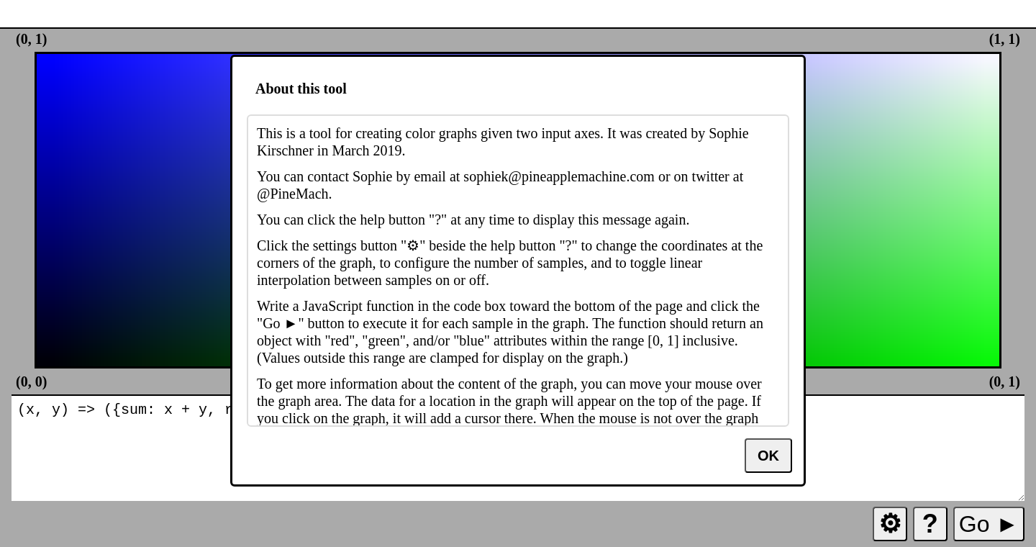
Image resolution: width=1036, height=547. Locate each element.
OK (768, 456)
